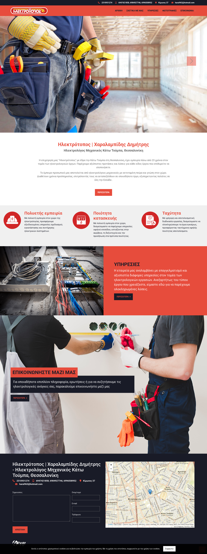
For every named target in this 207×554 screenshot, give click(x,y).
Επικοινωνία (187, 10)
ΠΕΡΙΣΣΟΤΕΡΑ (103, 192)
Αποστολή (20, 530)
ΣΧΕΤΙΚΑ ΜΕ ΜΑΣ (135, 10)
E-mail (74, 503)
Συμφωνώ (169, 549)
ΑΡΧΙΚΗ (119, 10)
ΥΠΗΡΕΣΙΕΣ (152, 10)
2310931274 (107, 3)
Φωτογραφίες (169, 10)
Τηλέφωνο (76, 515)
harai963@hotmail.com (184, 3)
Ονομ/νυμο (76, 492)
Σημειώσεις (17, 492)
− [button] (111, 469)
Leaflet (110, 524)
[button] (15, 61)
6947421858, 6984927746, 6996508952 (135, 3)
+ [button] (111, 465)
